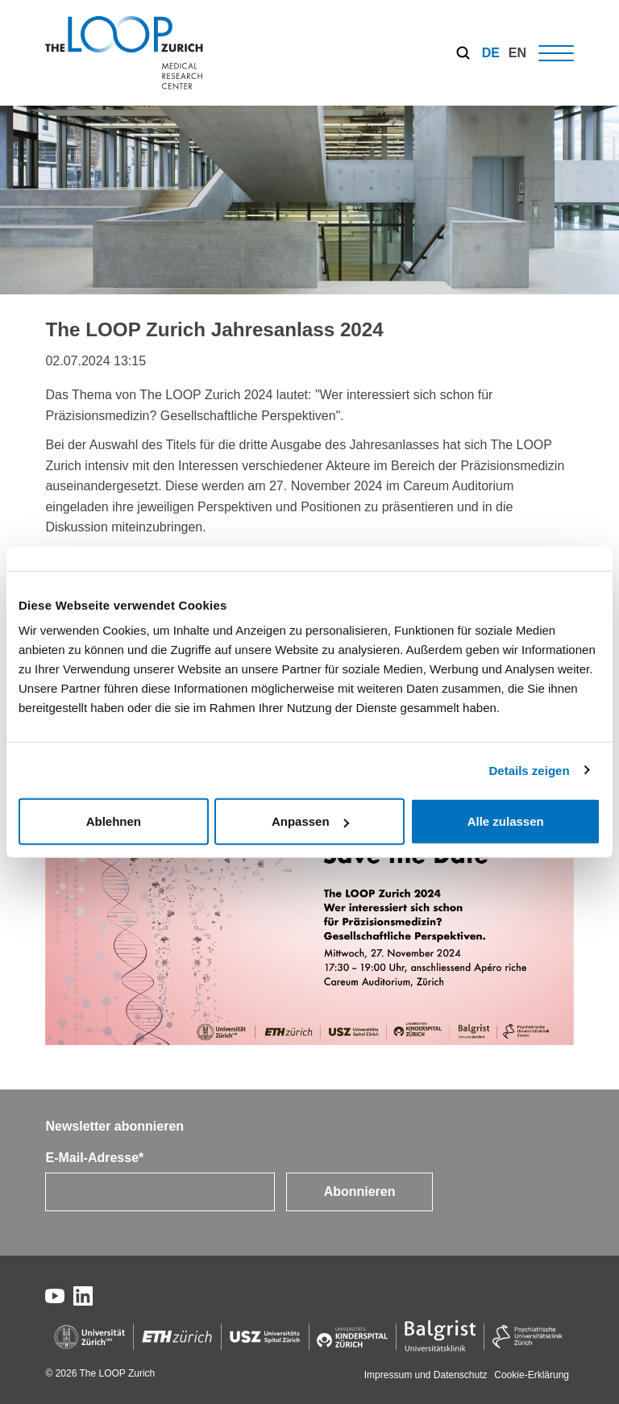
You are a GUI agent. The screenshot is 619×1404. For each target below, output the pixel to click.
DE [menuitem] (491, 53)
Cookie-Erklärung (531, 1375)
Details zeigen (529, 770)
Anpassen (310, 821)
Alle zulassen (505, 821)
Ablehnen (113, 821)
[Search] (463, 53)
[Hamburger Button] (556, 53)
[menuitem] (491, 53)
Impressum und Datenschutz (427, 1375)
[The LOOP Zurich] (123, 53)
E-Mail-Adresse (94, 1157)
